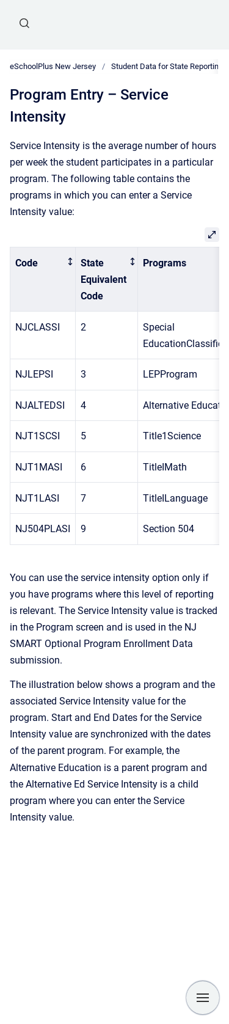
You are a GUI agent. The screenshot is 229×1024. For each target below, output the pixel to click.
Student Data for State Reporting (167, 66)
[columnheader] (43, 279)
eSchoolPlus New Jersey (53, 66)
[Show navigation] (202, 997)
